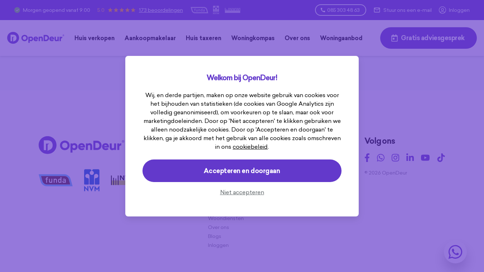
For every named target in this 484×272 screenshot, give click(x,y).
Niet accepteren (242, 192)
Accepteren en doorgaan (242, 171)
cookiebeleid (250, 146)
